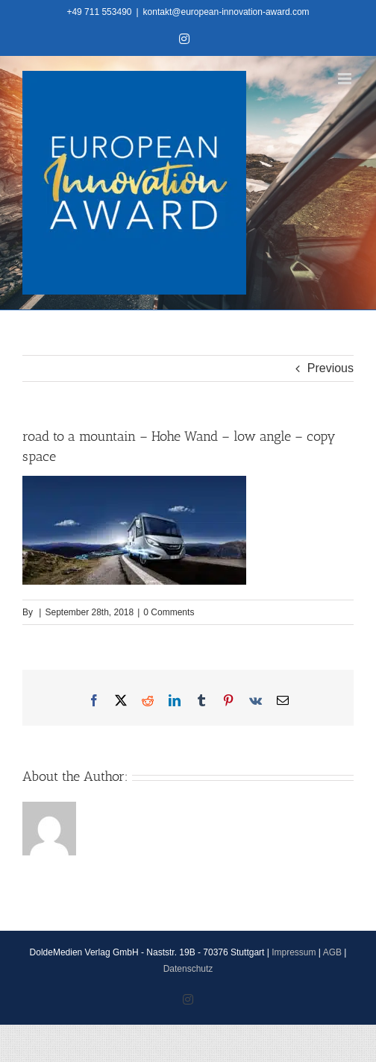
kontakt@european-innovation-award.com (226, 12)
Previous (330, 368)
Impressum (294, 952)
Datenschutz (188, 969)
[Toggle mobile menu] (346, 79)
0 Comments (168, 612)
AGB (332, 952)
